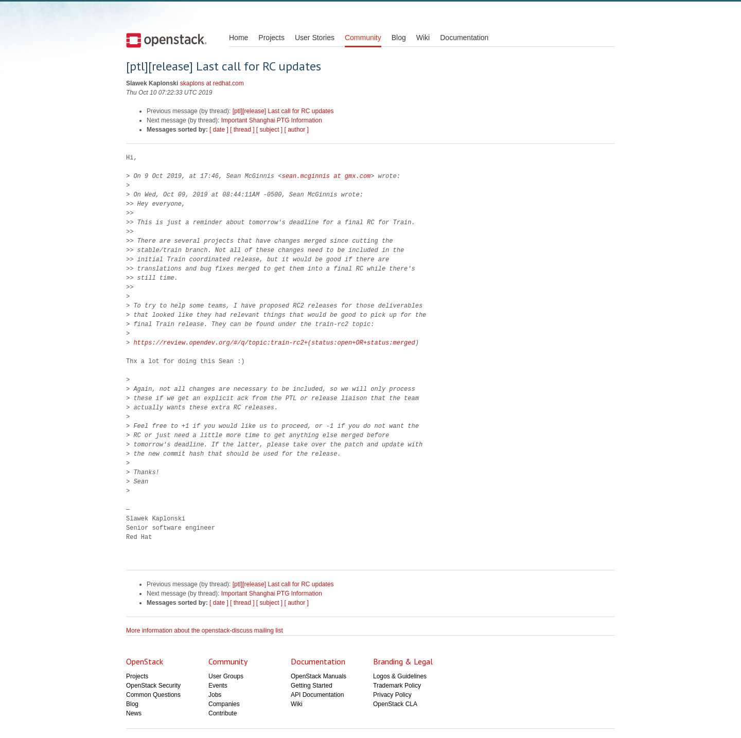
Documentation (464, 37)
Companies (224, 704)
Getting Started (311, 685)
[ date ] (218, 129)
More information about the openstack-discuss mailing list (204, 630)
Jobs (214, 694)
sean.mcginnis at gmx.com (325, 176)
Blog (399, 37)
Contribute (222, 713)
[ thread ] (242, 129)
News (134, 713)
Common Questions (153, 694)
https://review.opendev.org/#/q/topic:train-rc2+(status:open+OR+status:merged (274, 342)
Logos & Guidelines (400, 676)
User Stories (314, 37)
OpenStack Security (153, 685)
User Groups (225, 676)
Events (217, 685)
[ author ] (297, 129)
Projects (271, 37)
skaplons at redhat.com (212, 83)
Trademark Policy (397, 685)
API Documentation (317, 694)
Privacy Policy (392, 694)
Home (238, 37)
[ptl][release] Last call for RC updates (283, 111)
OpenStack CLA (395, 704)
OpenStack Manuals (318, 676)
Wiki (423, 37)
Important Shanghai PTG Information (271, 120)
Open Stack (166, 40)
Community (363, 37)
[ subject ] (269, 129)
